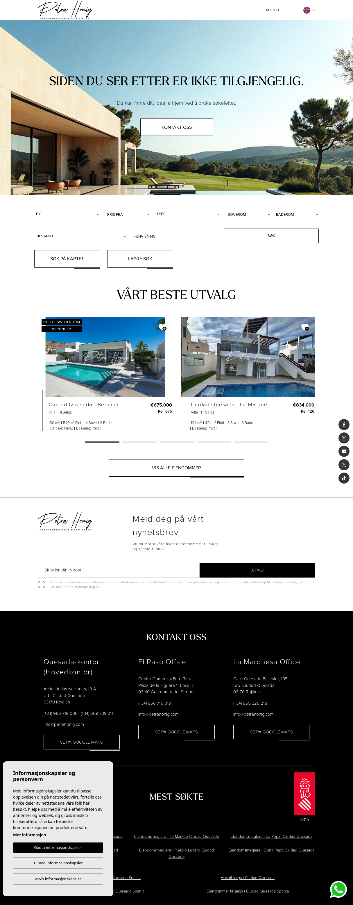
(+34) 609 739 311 (97, 713)
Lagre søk (140, 258)
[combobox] (68, 213)
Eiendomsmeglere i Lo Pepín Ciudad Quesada (271, 836)
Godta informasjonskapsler (58, 847)
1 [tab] (102, 442)
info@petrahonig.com (64, 724)
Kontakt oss (177, 127)
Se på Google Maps (81, 742)
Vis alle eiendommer (176, 467)
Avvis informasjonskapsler (58, 878)
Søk (271, 235)
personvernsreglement (211, 582)
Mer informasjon (29, 835)
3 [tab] (177, 442)
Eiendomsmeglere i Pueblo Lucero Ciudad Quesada (176, 853)
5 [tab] (251, 442)
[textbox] (69, 214)
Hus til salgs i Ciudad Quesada (248, 878)
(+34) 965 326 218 (250, 703)
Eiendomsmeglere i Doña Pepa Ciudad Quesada (271, 850)
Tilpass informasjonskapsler (58, 862)
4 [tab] (214, 442)
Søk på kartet (67, 258)
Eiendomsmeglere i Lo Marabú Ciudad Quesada (176, 836)
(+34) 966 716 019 (154, 703)
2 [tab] (139, 442)
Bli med (257, 570)
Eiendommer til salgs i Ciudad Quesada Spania (248, 891)
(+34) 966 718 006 (61, 713)
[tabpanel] (105, 374)
